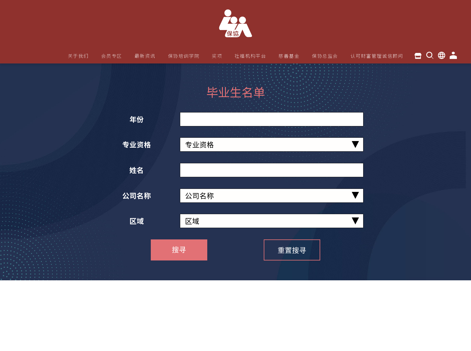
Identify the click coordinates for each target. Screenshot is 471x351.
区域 (136, 221)
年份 (136, 119)
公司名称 (136, 195)
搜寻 (179, 249)
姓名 (136, 170)
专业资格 (136, 144)
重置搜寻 (292, 250)
